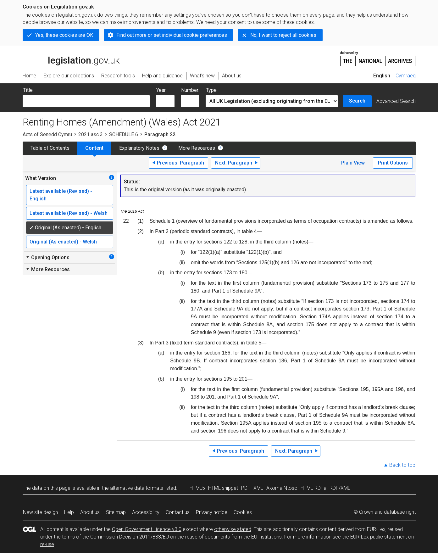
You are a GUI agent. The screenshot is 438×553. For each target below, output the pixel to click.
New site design (40, 512)
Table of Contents (49, 148)
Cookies (243, 512)
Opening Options (47, 257)
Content (94, 148)
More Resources (196, 148)
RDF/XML (340, 488)
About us (90, 512)
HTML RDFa (313, 488)
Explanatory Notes (139, 148)
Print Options (393, 163)
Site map (116, 512)
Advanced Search (396, 101)
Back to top (402, 465)
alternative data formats (136, 488)
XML (258, 488)
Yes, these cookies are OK (64, 35)
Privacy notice (211, 512)
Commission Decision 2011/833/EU (129, 537)
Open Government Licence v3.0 (146, 529)
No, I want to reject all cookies (283, 35)
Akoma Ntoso (281, 488)
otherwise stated (232, 529)
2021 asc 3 (90, 134)
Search (357, 101)
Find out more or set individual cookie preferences (171, 35)
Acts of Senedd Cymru (47, 134)
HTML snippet (223, 488)
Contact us (178, 512)
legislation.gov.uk (71, 58)
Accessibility (145, 512)
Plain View (353, 163)
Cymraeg (406, 76)
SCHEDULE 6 (123, 134)
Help (69, 512)
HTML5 (197, 488)
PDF (245, 488)
